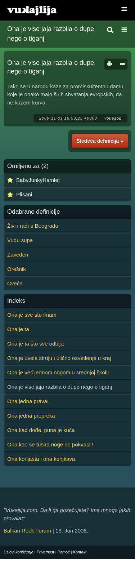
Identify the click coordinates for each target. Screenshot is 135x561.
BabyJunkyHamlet (38, 180)
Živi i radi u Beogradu (32, 226)
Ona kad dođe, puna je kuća (41, 430)
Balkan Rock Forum (27, 530)
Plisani (24, 194)
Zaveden (17, 254)
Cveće (15, 283)
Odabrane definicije (33, 212)
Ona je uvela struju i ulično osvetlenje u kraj (59, 358)
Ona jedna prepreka (31, 416)
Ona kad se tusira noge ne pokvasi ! (50, 444)
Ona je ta (18, 329)
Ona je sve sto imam (32, 315)
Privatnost (45, 552)
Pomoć (63, 552)
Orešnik (16, 269)
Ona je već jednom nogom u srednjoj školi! (58, 372)
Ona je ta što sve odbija (35, 343)
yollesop (113, 118)
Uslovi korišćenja (18, 552)
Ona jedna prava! (28, 401)
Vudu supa (20, 240)
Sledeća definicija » (100, 141)
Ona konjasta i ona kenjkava (41, 459)
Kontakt (79, 552)
